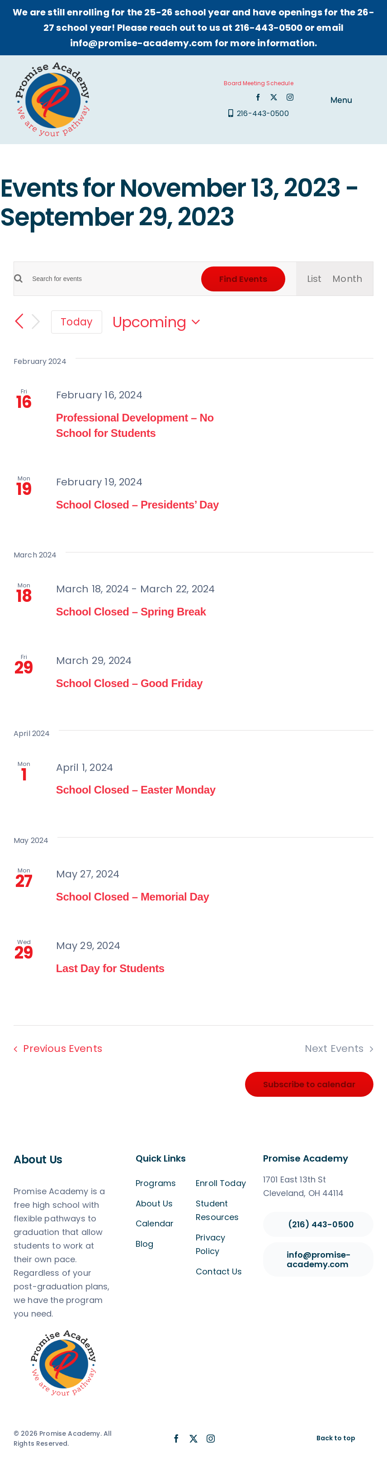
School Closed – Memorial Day (132, 897)
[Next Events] (35, 321)
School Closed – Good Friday (129, 683)
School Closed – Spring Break (131, 611)
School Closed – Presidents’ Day (137, 505)
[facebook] (258, 97)
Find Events (243, 279)
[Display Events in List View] (314, 278)
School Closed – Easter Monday (136, 790)
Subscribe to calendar (309, 1084)
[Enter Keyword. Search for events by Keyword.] (106, 279)
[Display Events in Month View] (347, 278)
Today (77, 322)
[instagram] (290, 97)
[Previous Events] (19, 321)
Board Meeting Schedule (258, 83)
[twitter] (273, 97)
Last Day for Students (110, 968)
